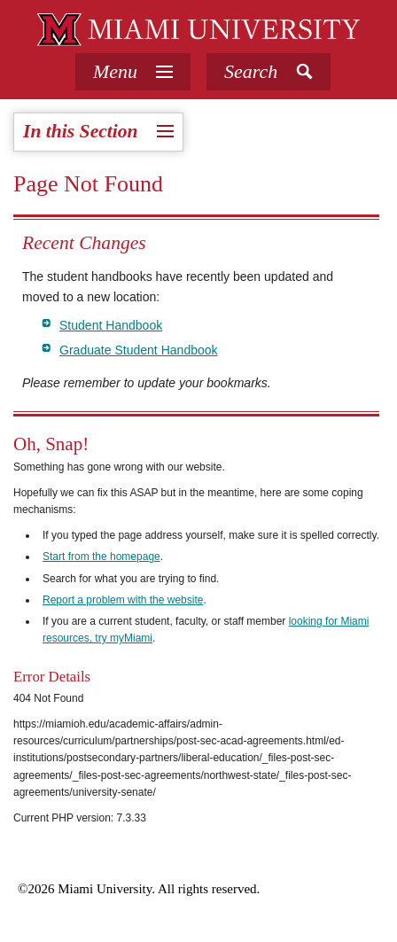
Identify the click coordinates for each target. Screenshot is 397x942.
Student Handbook (110, 325)
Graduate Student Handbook (138, 350)
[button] (268, 71)
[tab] (133, 71)
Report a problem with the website (123, 600)
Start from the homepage (101, 556)
